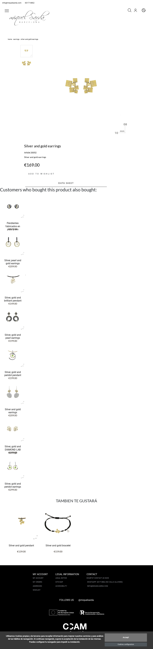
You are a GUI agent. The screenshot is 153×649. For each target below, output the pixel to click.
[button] (7, 10)
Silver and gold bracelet (58, 545)
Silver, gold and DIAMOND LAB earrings (13, 449)
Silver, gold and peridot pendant (12, 374)
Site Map (59, 582)
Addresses (37, 586)
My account (38, 578)
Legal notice (61, 578)
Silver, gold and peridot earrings (12, 485)
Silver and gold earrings (13, 411)
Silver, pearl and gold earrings (12, 262)
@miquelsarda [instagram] (86, 600)
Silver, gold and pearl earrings (13, 336)
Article (27, 152)
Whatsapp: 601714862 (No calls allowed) (105, 582)
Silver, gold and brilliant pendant (12, 299)
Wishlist (36, 590)
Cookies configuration (126, 644)
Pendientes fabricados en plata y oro (12, 226)
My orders (37, 582)
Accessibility (61, 586)
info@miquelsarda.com (11, 3)
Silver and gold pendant (21, 545)
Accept (126, 638)
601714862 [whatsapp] (29, 3)
